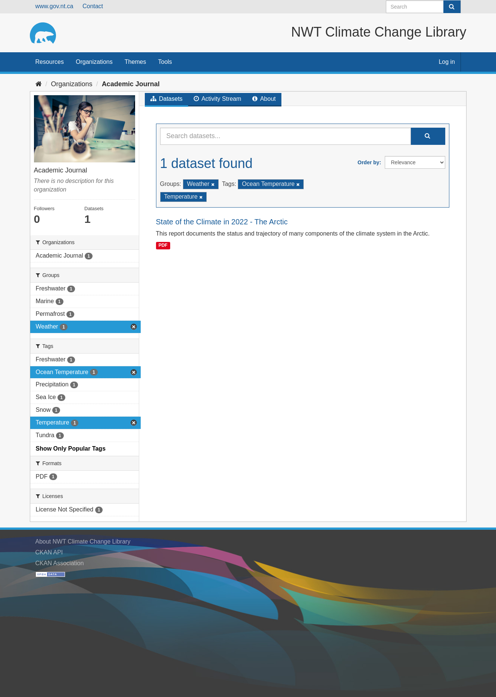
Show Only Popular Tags (71, 448)
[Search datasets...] (285, 136)
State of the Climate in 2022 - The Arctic (222, 222)
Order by (368, 162)
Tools (165, 62)
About (263, 99)
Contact (92, 6)
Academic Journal (131, 84)
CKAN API (49, 552)
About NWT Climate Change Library (83, 541)
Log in (447, 62)
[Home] (38, 84)
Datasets (166, 99)
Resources (49, 62)
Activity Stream (217, 99)
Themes (135, 62)
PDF (163, 245)
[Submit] (452, 6)
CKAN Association (59, 563)
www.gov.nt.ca (54, 6)
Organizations (94, 62)
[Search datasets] (423, 6)
